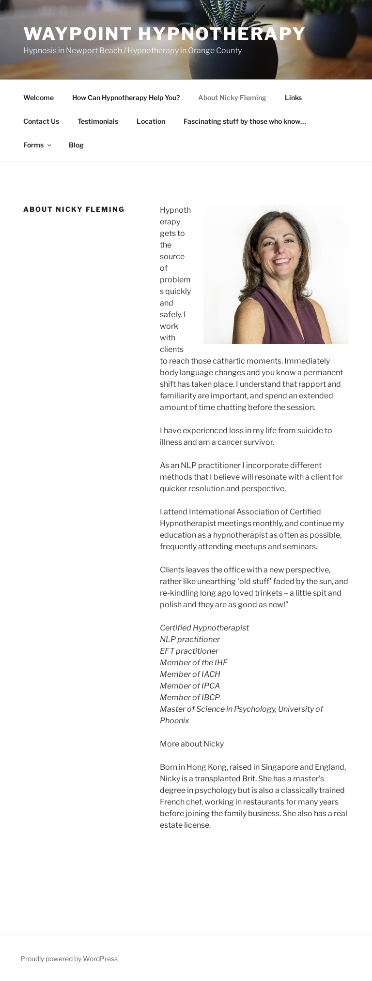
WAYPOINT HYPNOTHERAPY (164, 33)
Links (293, 97)
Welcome (38, 97)
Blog (76, 145)
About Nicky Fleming (232, 97)
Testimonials (98, 121)
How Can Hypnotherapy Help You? (126, 97)
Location (151, 121)
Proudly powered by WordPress (69, 958)
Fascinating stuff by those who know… (245, 121)
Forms (38, 145)
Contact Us (41, 121)
